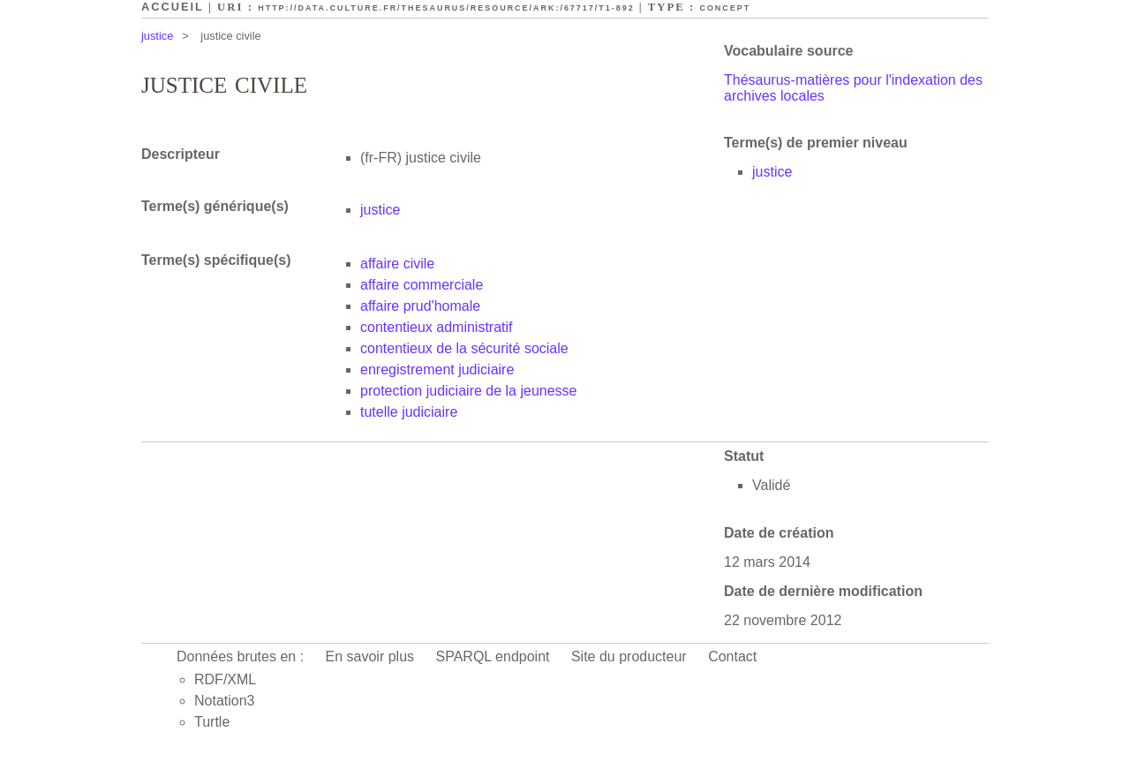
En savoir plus (370, 656)
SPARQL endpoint (493, 656)
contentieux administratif (436, 327)
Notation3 (224, 700)
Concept (724, 8)
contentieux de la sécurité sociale (464, 348)
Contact (732, 656)
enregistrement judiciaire (437, 369)
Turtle (212, 721)
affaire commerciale (421, 284)
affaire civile (397, 263)
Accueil (172, 6)
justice (157, 35)
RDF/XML (225, 679)
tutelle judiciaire (408, 411)
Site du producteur (629, 656)
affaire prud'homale (420, 305)
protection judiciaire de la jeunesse (468, 390)
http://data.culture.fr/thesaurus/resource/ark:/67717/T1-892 (446, 8)
